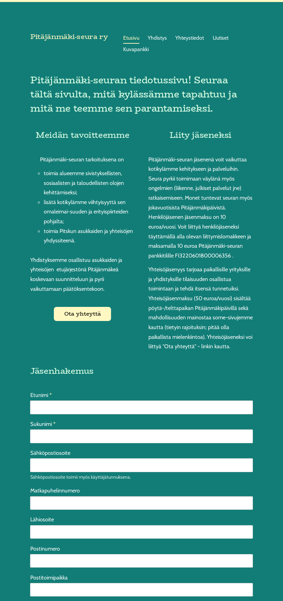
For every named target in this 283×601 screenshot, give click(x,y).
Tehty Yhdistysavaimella (232, 585)
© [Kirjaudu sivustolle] (32, 585)
